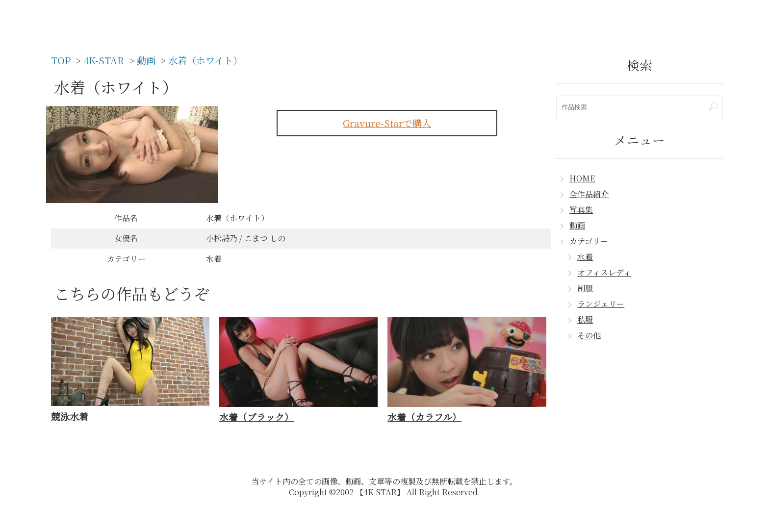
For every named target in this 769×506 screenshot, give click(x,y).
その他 (589, 335)
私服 (585, 319)
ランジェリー (600, 303)
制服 (585, 288)
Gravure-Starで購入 (387, 122)
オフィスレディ (604, 272)
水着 (585, 256)
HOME (582, 178)
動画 (577, 225)
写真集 (581, 209)
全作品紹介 (589, 194)
